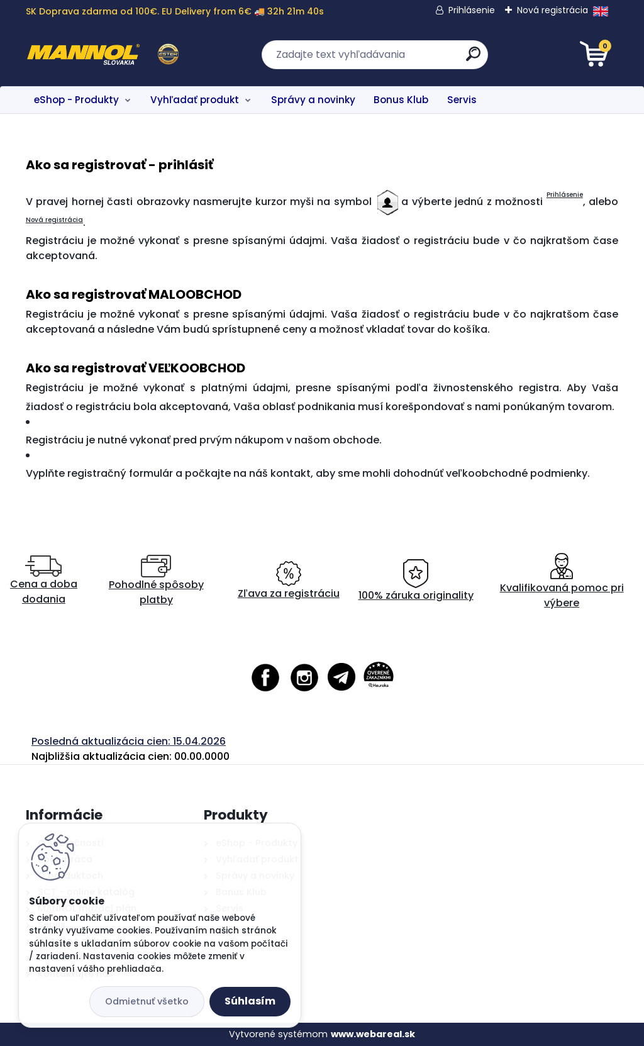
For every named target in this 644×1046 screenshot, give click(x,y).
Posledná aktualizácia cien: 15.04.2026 (128, 741)
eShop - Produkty (76, 99)
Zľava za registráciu (289, 581)
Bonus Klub (401, 99)
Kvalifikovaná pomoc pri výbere (562, 581)
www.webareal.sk (373, 1034)
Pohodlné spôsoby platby (156, 581)
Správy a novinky (313, 99)
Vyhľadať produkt (194, 99)
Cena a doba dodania (43, 580)
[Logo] (103, 54)
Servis (462, 99)
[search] (473, 59)
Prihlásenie (471, 10)
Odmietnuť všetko (147, 1001)
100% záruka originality (416, 581)
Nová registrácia (552, 10)
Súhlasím (250, 1001)
